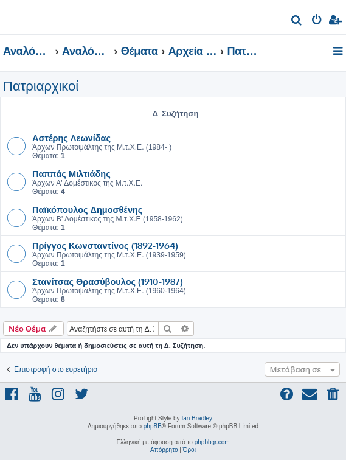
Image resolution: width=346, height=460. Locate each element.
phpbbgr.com (212, 442)
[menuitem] (297, 21)
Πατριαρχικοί (40, 86)
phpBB (153, 426)
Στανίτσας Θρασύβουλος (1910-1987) (107, 281)
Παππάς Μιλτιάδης (71, 173)
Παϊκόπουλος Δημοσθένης (87, 209)
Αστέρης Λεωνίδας (71, 137)
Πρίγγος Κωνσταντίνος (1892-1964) (105, 245)
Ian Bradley (196, 418)
